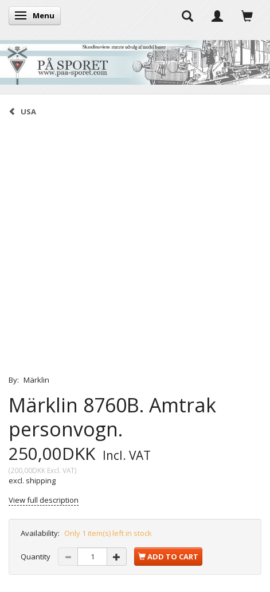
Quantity (36, 556)
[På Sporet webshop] (135, 60)
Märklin (36, 380)
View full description (44, 500)
